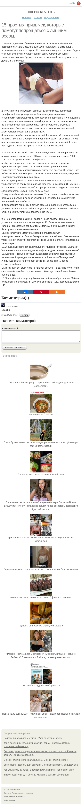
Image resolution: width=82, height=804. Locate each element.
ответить (24, 315)
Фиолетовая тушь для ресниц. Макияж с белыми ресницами (36, 774)
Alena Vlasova (9, 306)
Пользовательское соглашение (22, 793)
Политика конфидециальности (14, 796)
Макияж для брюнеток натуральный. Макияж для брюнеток (35, 760)
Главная (26, 17)
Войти (72, 3)
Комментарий (10, 328)
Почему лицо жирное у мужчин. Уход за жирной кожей (33, 738)
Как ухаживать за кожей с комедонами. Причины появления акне (39, 770)
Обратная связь (9, 800)
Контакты (7, 793)
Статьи (38, 17)
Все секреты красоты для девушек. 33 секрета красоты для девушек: (41, 765)
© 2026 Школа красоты (12, 789)
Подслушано (51, 17)
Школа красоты (41, 12)
